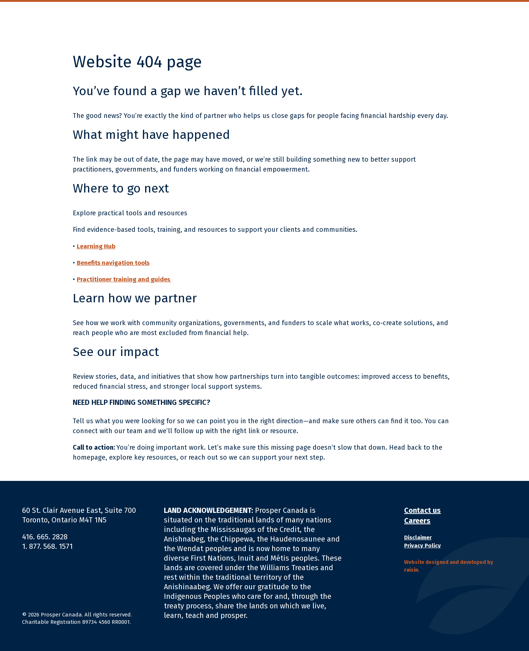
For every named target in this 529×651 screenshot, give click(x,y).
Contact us (422, 510)
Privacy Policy (422, 545)
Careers (417, 520)
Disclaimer (418, 537)
